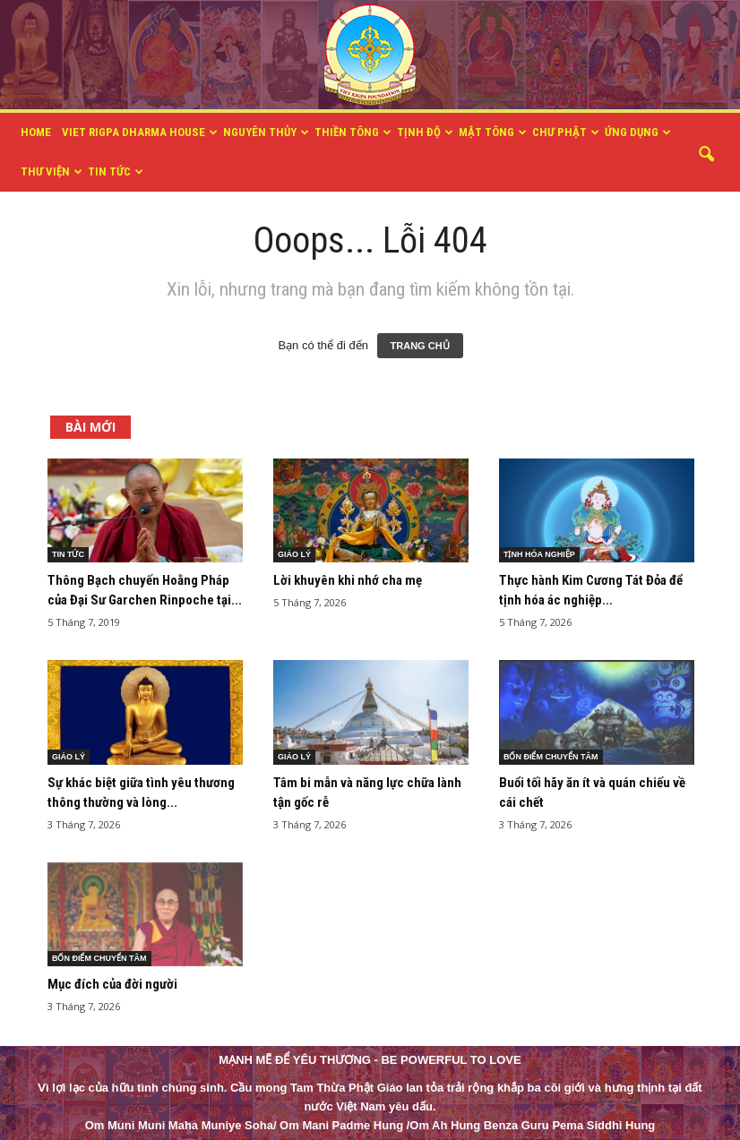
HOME (36, 132)
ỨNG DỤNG (638, 132)
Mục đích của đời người (112, 984)
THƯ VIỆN (51, 172)
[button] (706, 155)
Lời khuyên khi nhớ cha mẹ (347, 580)
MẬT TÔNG (493, 132)
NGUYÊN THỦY (266, 132)
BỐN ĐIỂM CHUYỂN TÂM (550, 756)
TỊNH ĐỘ (425, 132)
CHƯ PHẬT (565, 132)
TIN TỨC (115, 172)
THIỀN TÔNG (353, 132)
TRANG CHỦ (420, 345)
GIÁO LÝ (294, 554)
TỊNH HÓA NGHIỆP (539, 554)
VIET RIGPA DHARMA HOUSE (140, 132)
